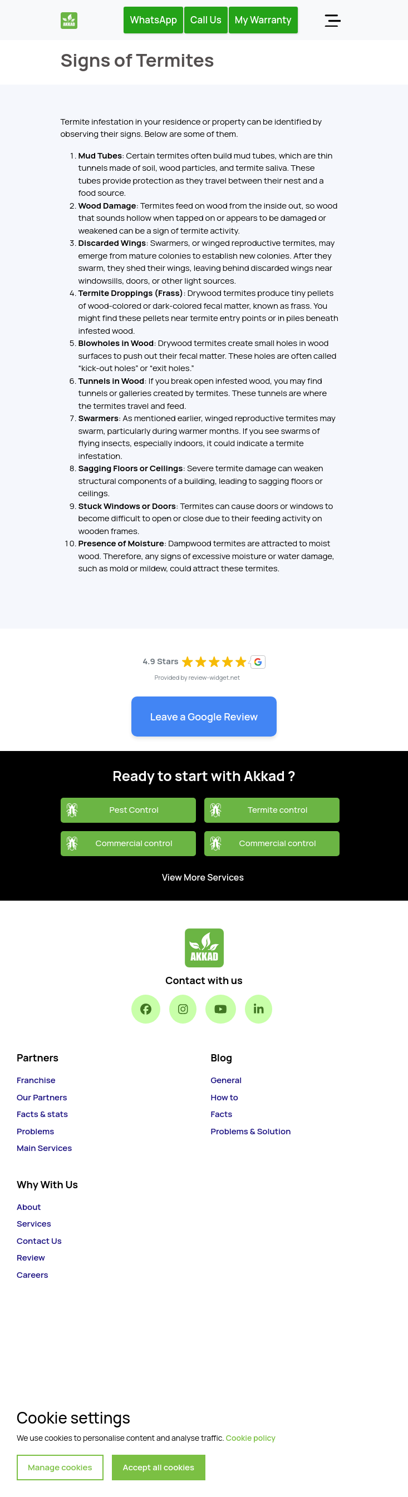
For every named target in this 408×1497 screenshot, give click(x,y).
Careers (32, 1275)
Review (31, 1257)
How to (224, 1097)
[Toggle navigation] (332, 20)
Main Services (44, 1148)
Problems (35, 1131)
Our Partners (42, 1097)
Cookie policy (251, 1437)
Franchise (36, 1080)
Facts (222, 1114)
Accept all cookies (159, 1467)
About (29, 1207)
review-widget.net (214, 677)
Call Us (206, 19)
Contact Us (39, 1241)
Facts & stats (42, 1114)
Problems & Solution (251, 1131)
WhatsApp (153, 19)
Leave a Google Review (204, 716)
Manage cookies (60, 1467)
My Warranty (263, 19)
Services (34, 1223)
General (226, 1080)
